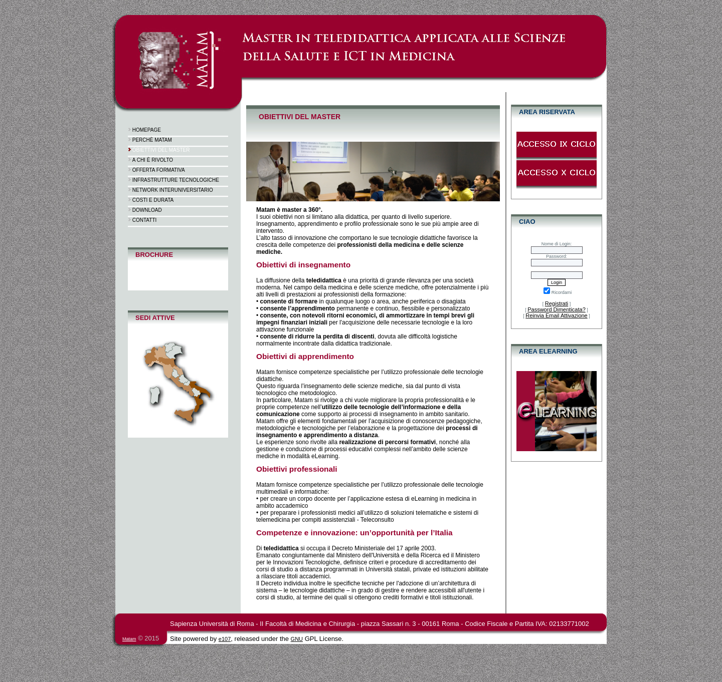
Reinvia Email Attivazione (556, 315)
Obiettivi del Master (161, 150)
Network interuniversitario (172, 190)
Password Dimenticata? (556, 309)
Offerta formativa (158, 170)
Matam (129, 638)
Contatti (144, 220)
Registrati (556, 303)
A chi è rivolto (152, 160)
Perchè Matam (152, 140)
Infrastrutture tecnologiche (175, 180)
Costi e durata (152, 200)
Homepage (146, 130)
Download (147, 210)
